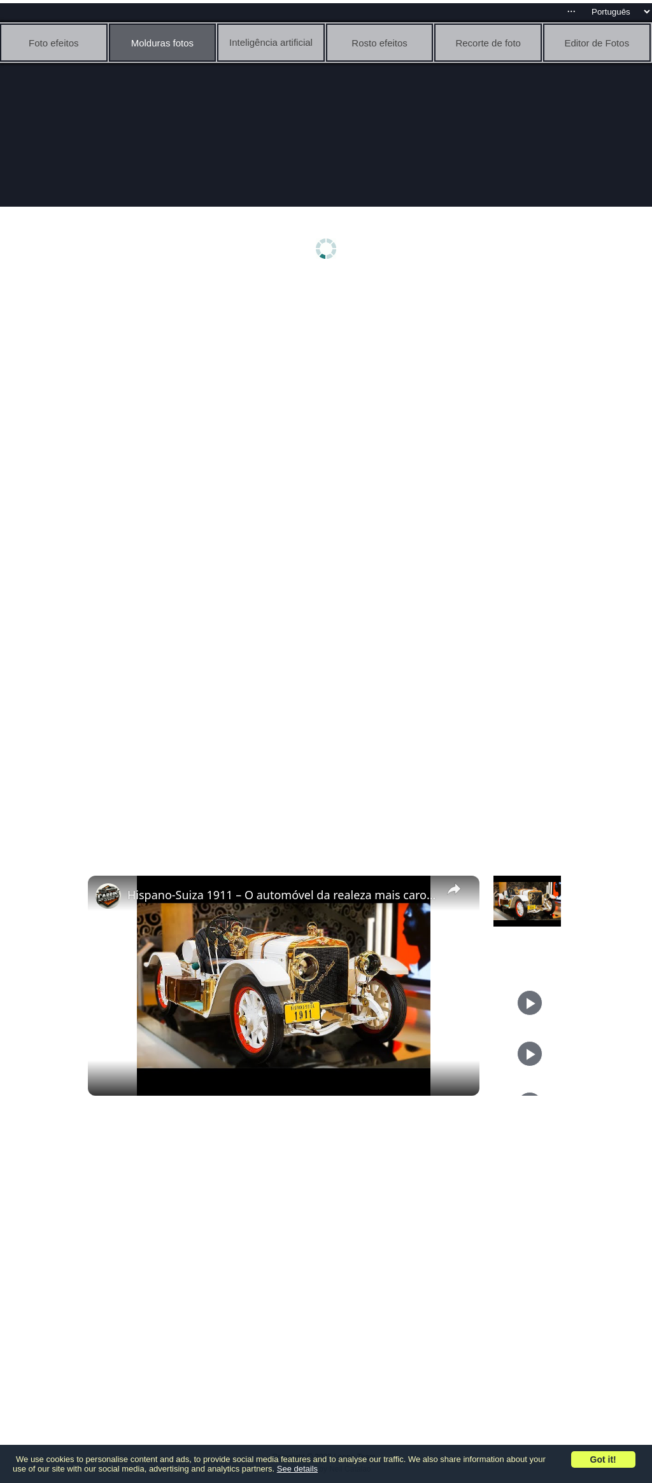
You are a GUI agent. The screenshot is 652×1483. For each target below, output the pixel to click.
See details (297, 1468)
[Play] (529, 1003)
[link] (108, 896)
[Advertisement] (329, 380)
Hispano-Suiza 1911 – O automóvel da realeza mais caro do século (281, 894)
